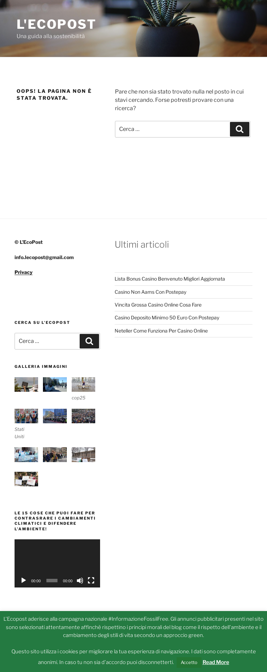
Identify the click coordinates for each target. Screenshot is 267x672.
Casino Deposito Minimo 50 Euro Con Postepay (167, 317)
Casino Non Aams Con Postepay (150, 292)
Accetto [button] (189, 662)
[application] (57, 563)
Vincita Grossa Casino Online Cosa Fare (158, 305)
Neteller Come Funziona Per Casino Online (161, 331)
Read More (216, 662)
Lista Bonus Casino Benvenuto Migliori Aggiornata (170, 279)
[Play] (23, 580)
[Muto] (80, 580)
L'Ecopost (57, 24)
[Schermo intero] (91, 580)
